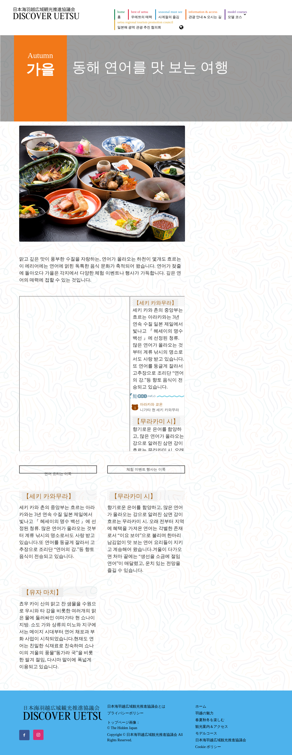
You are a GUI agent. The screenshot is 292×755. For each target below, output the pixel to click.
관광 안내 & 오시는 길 (205, 14)
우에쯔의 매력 (141, 14)
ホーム (200, 702)
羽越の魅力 (204, 709)
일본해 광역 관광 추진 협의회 (145, 24)
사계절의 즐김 (170, 14)
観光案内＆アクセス (211, 722)
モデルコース (206, 729)
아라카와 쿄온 (151, 404)
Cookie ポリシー (208, 742)
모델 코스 (237, 14)
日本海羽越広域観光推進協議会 (220, 736)
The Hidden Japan (124, 723)
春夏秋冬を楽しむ (209, 715)
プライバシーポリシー (125, 709)
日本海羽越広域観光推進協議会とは (136, 702)
